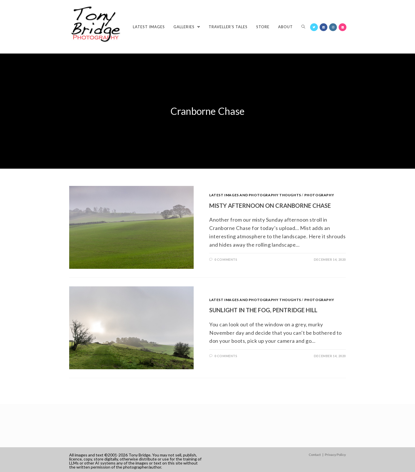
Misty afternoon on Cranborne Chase (270, 205)
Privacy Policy (335, 454)
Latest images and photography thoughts (255, 195)
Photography (319, 195)
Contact (315, 454)
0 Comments (225, 259)
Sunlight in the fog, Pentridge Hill (263, 310)
